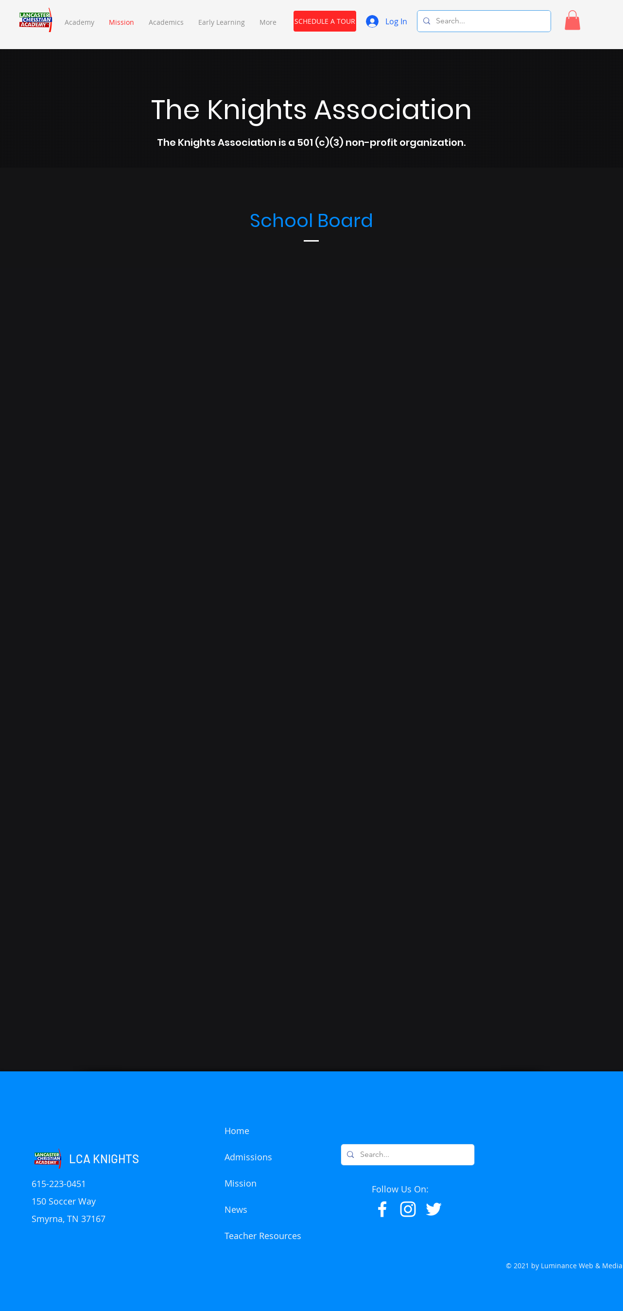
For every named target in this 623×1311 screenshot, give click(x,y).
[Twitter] (433, 1209)
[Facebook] (382, 1209)
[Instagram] (408, 1209)
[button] (79, 22)
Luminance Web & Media (582, 1265)
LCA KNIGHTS (104, 1159)
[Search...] (483, 21)
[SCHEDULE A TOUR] (325, 21)
